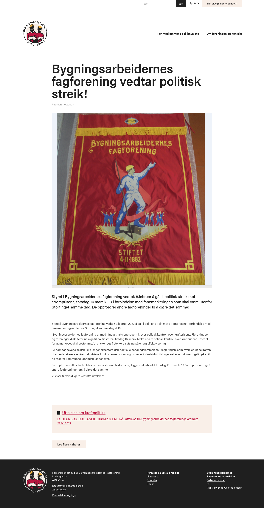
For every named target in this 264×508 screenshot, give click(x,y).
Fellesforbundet (216, 480)
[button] (193, 3)
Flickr (150, 484)
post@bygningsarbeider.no (67, 485)
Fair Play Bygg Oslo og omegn (224, 487)
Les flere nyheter (68, 444)
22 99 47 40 (59, 489)
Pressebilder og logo (64, 495)
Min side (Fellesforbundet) (222, 3)
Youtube (152, 480)
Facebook (153, 476)
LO (208, 484)
